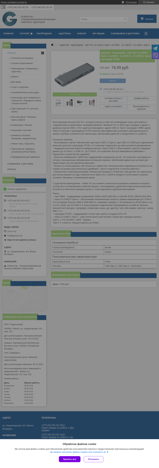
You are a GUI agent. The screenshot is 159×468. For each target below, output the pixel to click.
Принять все (69, 459)
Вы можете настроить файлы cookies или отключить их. (78, 452)
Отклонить (93, 459)
